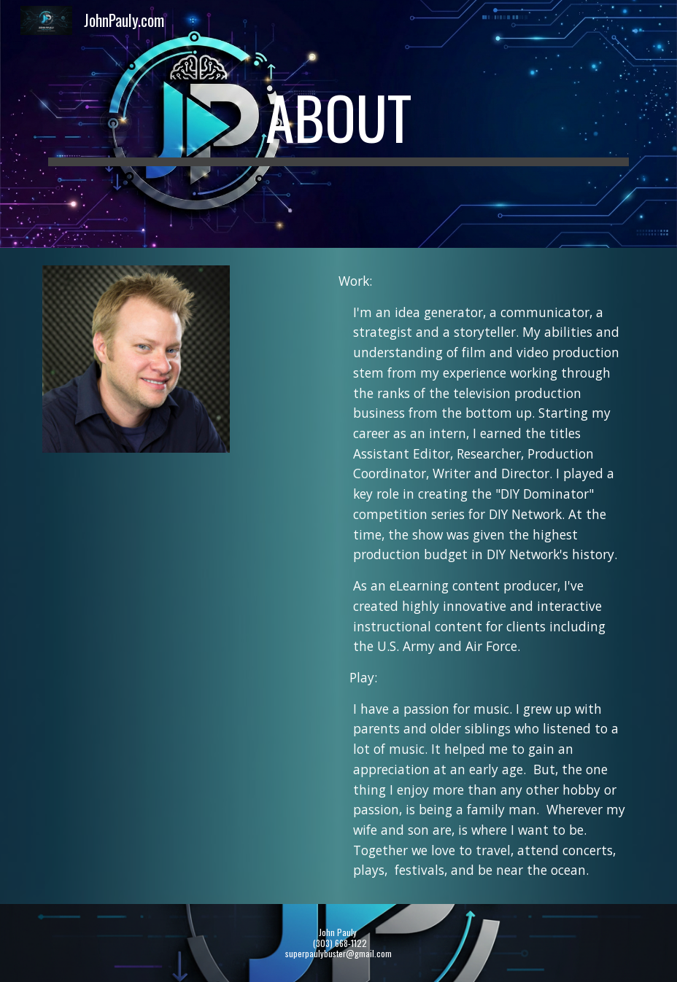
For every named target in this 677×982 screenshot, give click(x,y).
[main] (338, 124)
